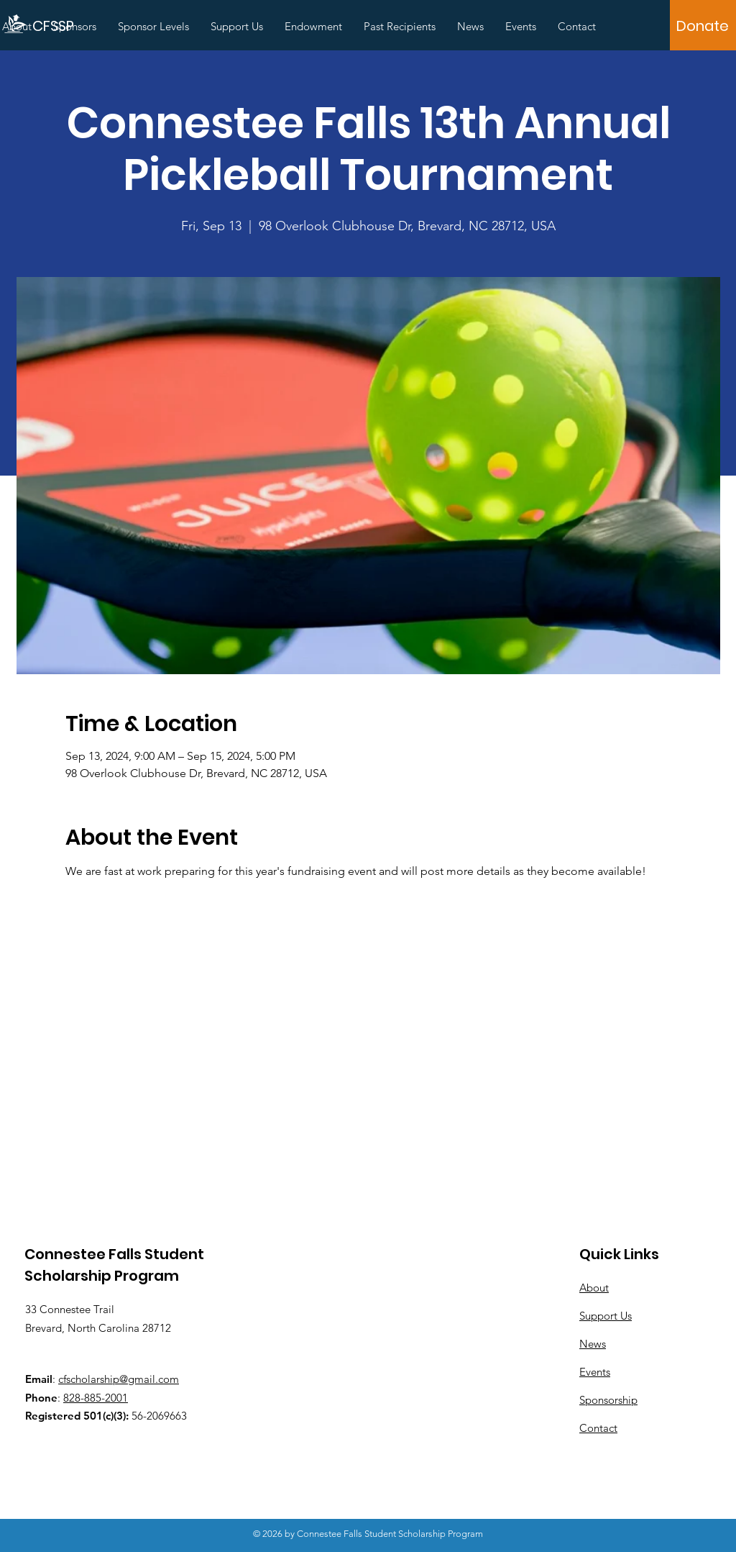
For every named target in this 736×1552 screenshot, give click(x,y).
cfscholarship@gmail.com (118, 1379)
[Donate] (702, 26)
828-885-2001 (95, 1397)
